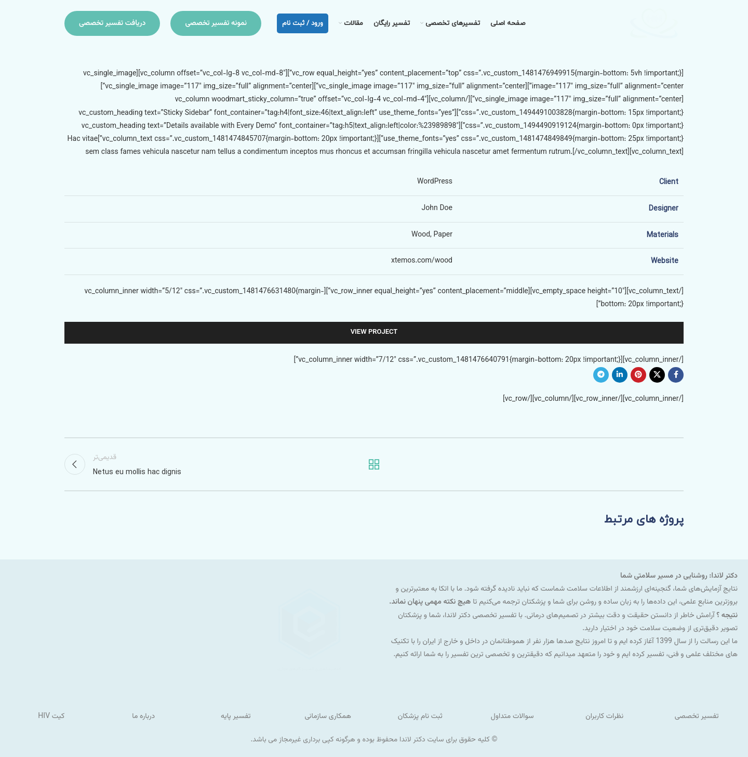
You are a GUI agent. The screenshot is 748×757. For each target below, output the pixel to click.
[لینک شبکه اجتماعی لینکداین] (619, 375)
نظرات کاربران (604, 716)
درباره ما (143, 716)
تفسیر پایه (235, 716)
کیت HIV (51, 716)
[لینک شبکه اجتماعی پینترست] (638, 375)
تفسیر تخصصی (697, 716)
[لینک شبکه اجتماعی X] (657, 375)
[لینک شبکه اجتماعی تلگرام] (601, 375)
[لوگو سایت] (653, 24)
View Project (374, 332)
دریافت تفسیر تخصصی (112, 23)
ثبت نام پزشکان (420, 716)
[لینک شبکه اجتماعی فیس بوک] (676, 375)
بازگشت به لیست (374, 464)
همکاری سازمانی (327, 716)
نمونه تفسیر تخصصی (216, 23)
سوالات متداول (512, 716)
